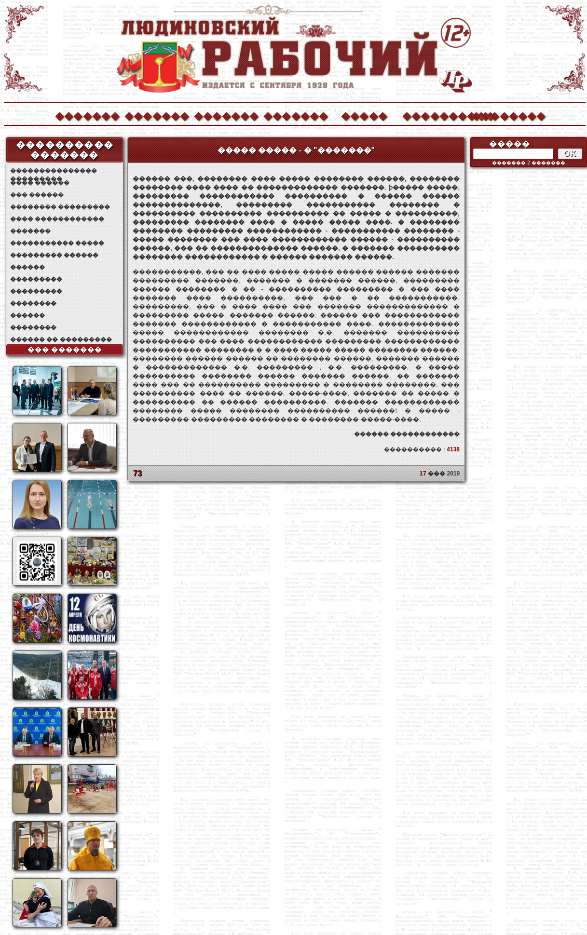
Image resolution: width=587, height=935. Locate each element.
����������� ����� (57, 243)
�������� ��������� (60, 206)
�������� (503, 115)
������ (27, 267)
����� (364, 115)
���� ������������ (57, 219)
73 (137, 473)
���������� (434, 115)
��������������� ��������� (53, 171)
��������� (36, 279)
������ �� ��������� (61, 339)
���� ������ (39, 182)
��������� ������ (54, 255)
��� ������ (37, 194)
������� (87, 115)
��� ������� (64, 349)
